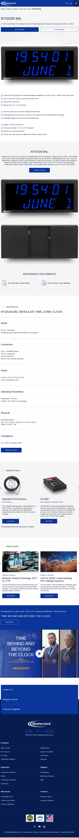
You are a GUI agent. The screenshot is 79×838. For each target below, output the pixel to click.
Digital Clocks (45, 748)
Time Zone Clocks (25, 9)
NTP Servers (5, 752)
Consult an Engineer (47, 801)
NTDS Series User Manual (59, 283)
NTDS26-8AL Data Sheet (19, 283)
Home (3, 9)
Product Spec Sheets (8, 801)
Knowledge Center (7, 797)
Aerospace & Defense (8, 773)
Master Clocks (5, 748)
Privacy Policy (27, 832)
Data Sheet (20, 29)
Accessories (44, 756)
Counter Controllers (46, 752)
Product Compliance (7, 804)
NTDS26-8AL (37, 9)
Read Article (10, 622)
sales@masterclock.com (45, 735)
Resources (5, 792)
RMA (42, 780)
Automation (5, 784)
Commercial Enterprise (8, 780)
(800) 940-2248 (31, 735)
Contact (43, 792)
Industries (5, 768)
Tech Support (44, 773)
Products (9, 9)
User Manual (59, 29)
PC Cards (4, 756)
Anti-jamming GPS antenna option (14, 527)
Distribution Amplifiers (8, 760)
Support (43, 768)
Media (3, 776)
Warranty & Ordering (47, 776)
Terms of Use (37, 832)
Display (15, 9)
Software (43, 760)
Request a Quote (39, 170)
